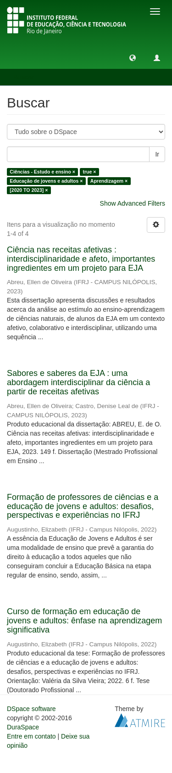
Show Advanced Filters (132, 203)
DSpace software (31, 708)
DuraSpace (23, 727)
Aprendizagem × (109, 181)
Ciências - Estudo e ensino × (42, 171)
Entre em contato (31, 736)
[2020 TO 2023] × (29, 190)
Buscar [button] (27, 77)
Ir (157, 154)
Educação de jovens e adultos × (46, 181)
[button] (132, 57)
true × (89, 171)
